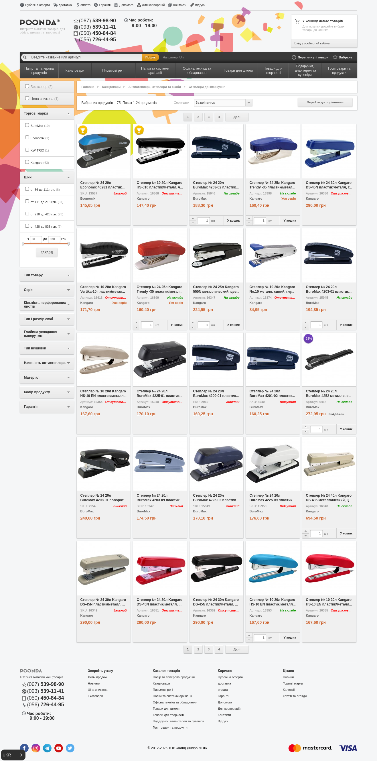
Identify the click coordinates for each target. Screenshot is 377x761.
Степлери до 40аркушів (207, 87)
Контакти (179, 5)
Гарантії (104, 5)
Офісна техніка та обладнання (175, 702)
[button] (13, 755)
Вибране (345, 57)
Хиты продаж (97, 677)
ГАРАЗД (47, 252)
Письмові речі (163, 689)
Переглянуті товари (313, 57)
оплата (85, 5)
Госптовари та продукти (170, 727)
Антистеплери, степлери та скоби (154, 87)
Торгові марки (293, 683)
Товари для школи (166, 708)
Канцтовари (111, 87)
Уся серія (288, 198)
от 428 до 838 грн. (46, 226)
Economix (40, 138)
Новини (288, 677)
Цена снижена (45, 99)
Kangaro (40, 162)
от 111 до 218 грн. (47, 202)
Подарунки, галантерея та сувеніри (178, 721)
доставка (65, 5)
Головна (88, 87)
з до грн (47, 246)
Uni (182, 57)
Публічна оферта (37, 5)
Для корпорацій (153, 5)
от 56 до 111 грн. (45, 189)
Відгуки (200, 5)
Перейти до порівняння (325, 102)
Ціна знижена (98, 689)
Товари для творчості (168, 715)
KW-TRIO (40, 150)
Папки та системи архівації (172, 696)
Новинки (94, 683)
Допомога (126, 5)
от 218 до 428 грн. (47, 214)
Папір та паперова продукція (174, 677)
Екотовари (95, 696)
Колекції (289, 689)
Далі (237, 117)
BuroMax (40, 125)
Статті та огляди (295, 696)
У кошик (233, 220)
